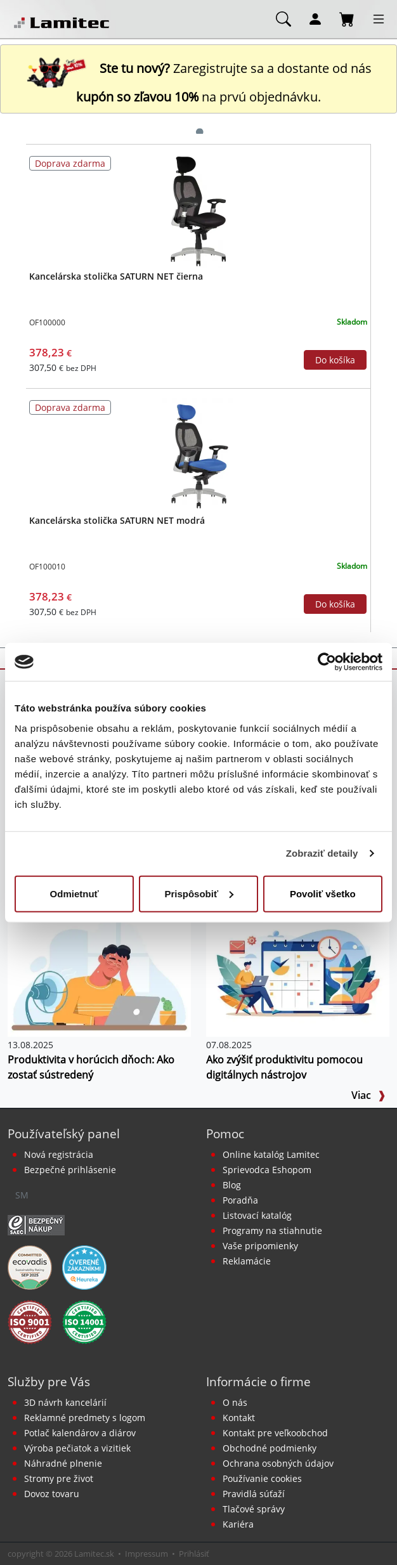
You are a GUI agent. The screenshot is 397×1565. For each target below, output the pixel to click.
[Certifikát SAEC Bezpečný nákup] (36, 1224)
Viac (368, 1095)
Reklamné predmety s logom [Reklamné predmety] (84, 1418)
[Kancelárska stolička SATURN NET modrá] (198, 455)
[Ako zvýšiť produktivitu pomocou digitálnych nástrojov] (297, 975)
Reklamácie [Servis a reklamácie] (247, 1261)
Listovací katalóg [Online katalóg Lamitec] (257, 1215)
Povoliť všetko (323, 893)
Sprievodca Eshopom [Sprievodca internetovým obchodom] (267, 1170)
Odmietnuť (74, 893)
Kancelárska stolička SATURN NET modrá (117, 520)
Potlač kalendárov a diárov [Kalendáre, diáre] (80, 1433)
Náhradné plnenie (63, 1463)
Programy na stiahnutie (272, 1230)
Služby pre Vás (49, 1381)
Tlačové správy (254, 1509)
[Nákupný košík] (347, 18)
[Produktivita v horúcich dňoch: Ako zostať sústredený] (99, 975)
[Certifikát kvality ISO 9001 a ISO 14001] (30, 1321)
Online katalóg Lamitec (271, 1154)
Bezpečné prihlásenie (70, 1170)
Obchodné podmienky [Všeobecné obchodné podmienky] (269, 1448)
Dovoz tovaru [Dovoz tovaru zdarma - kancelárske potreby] (51, 1494)
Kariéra (238, 1524)
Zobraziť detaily (322, 853)
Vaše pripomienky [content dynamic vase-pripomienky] (260, 1246)
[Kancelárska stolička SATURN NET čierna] (198, 211)
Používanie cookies (262, 1478)
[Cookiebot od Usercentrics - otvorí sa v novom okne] (326, 662)
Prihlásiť (194, 1553)
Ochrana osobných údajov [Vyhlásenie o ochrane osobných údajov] (278, 1463)
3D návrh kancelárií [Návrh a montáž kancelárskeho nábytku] (65, 1402)
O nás (235, 1402)
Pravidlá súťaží (254, 1494)
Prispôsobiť (198, 893)
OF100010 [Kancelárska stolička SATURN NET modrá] (47, 566)
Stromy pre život (58, 1478)
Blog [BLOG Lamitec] (232, 1185)
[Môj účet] (315, 18)
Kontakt (239, 1418)
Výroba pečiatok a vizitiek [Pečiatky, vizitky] (77, 1448)
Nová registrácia (58, 1154)
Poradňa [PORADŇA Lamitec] (240, 1200)
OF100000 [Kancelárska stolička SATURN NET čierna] (47, 322)
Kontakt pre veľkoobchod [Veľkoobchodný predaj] (275, 1433)
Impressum (146, 1553)
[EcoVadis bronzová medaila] (30, 1266)
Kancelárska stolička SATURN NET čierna (116, 276)
